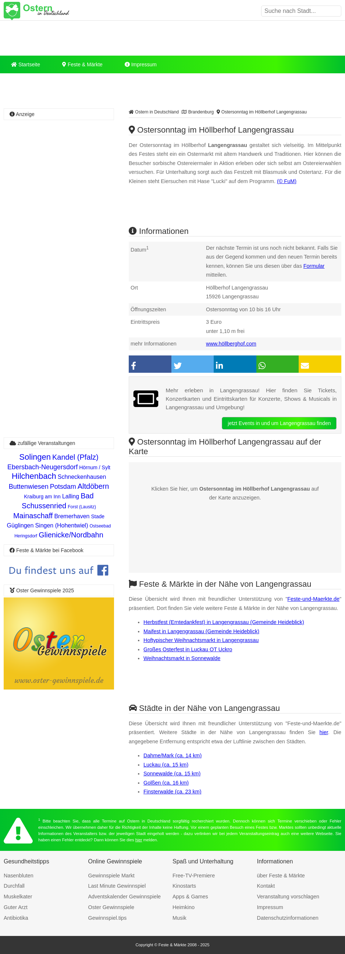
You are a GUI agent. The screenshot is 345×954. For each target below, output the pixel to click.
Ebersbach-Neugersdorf (42, 467)
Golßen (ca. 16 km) (166, 783)
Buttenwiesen (29, 486)
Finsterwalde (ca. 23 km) (172, 792)
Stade (97, 516)
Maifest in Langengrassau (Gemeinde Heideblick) (201, 631)
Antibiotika (16, 918)
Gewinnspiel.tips (107, 918)
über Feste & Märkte (281, 875)
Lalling (70, 496)
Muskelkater (18, 896)
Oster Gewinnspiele (111, 907)
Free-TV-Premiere (193, 875)
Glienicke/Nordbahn (71, 535)
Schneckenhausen (82, 477)
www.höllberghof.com (231, 344)
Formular (314, 266)
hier (324, 732)
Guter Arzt (16, 907)
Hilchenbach (34, 476)
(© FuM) (286, 181)
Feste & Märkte (82, 64)
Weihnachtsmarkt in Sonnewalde (181, 658)
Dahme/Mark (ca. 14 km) (172, 755)
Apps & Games (190, 896)
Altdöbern (93, 486)
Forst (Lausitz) (82, 506)
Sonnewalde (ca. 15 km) (171, 773)
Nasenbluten (18, 875)
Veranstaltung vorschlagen (288, 896)
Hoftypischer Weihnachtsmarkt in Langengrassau (201, 640)
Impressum (141, 64)
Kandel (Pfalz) (75, 457)
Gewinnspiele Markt (111, 875)
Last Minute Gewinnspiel (117, 886)
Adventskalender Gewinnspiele (124, 896)
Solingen (35, 457)
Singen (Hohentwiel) (61, 525)
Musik (179, 918)
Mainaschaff (33, 516)
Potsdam (63, 486)
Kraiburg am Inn (42, 496)
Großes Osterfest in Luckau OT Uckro (187, 649)
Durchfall (14, 886)
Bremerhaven (71, 516)
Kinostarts (184, 886)
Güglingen (20, 525)
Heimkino (183, 907)
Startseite (25, 64)
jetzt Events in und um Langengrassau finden (279, 423)
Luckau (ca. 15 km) (165, 765)
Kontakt (266, 886)
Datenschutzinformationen (288, 918)
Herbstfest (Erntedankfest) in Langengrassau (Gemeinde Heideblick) (223, 622)
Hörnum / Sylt (94, 467)
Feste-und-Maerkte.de (313, 599)
